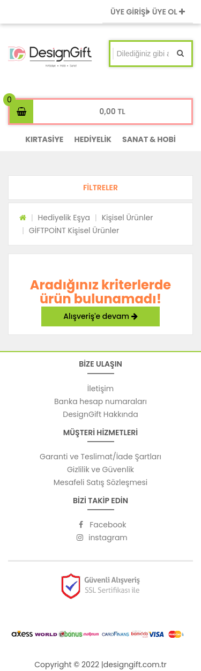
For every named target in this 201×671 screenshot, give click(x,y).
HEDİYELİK (92, 139)
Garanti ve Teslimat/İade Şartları (100, 456)
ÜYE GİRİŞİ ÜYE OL (147, 11)
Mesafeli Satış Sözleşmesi (101, 482)
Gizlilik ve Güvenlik (100, 469)
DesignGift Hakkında (100, 414)
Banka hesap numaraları (100, 401)
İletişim (100, 388)
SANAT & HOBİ (149, 139)
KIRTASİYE (44, 139)
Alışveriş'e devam (100, 316)
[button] (100, 187)
